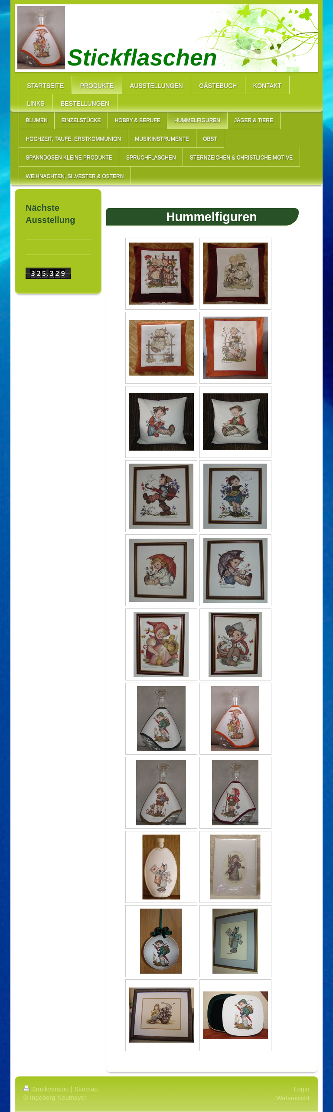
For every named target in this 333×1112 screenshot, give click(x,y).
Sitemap (86, 1089)
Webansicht (293, 1098)
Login (302, 1089)
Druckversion (46, 1089)
